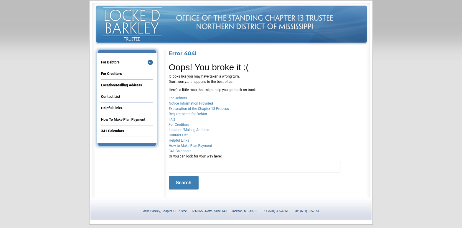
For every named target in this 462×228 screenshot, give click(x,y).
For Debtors (110, 62)
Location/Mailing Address (121, 85)
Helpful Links (111, 108)
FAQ (172, 119)
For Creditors (111, 74)
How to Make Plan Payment (123, 120)
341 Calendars (112, 131)
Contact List (110, 97)
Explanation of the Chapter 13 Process (199, 109)
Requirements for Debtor (188, 114)
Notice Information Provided (191, 103)
